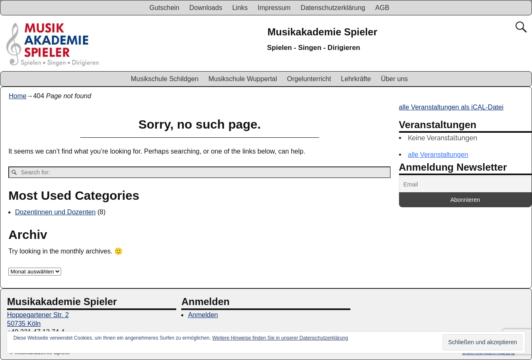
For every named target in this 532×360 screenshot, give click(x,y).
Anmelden (203, 314)
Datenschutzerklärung (332, 7)
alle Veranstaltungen (438, 154)
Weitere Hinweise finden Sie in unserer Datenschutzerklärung (280, 338)
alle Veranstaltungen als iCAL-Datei (451, 107)
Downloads (205, 7)
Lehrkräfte (356, 78)
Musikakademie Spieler (322, 31)
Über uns (394, 78)
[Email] (465, 184)
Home (18, 95)
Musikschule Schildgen (165, 78)
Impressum (274, 7)
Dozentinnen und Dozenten (55, 212)
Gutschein (164, 7)
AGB (382, 7)
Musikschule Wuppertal (242, 78)
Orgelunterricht (309, 78)
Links (240, 7)
